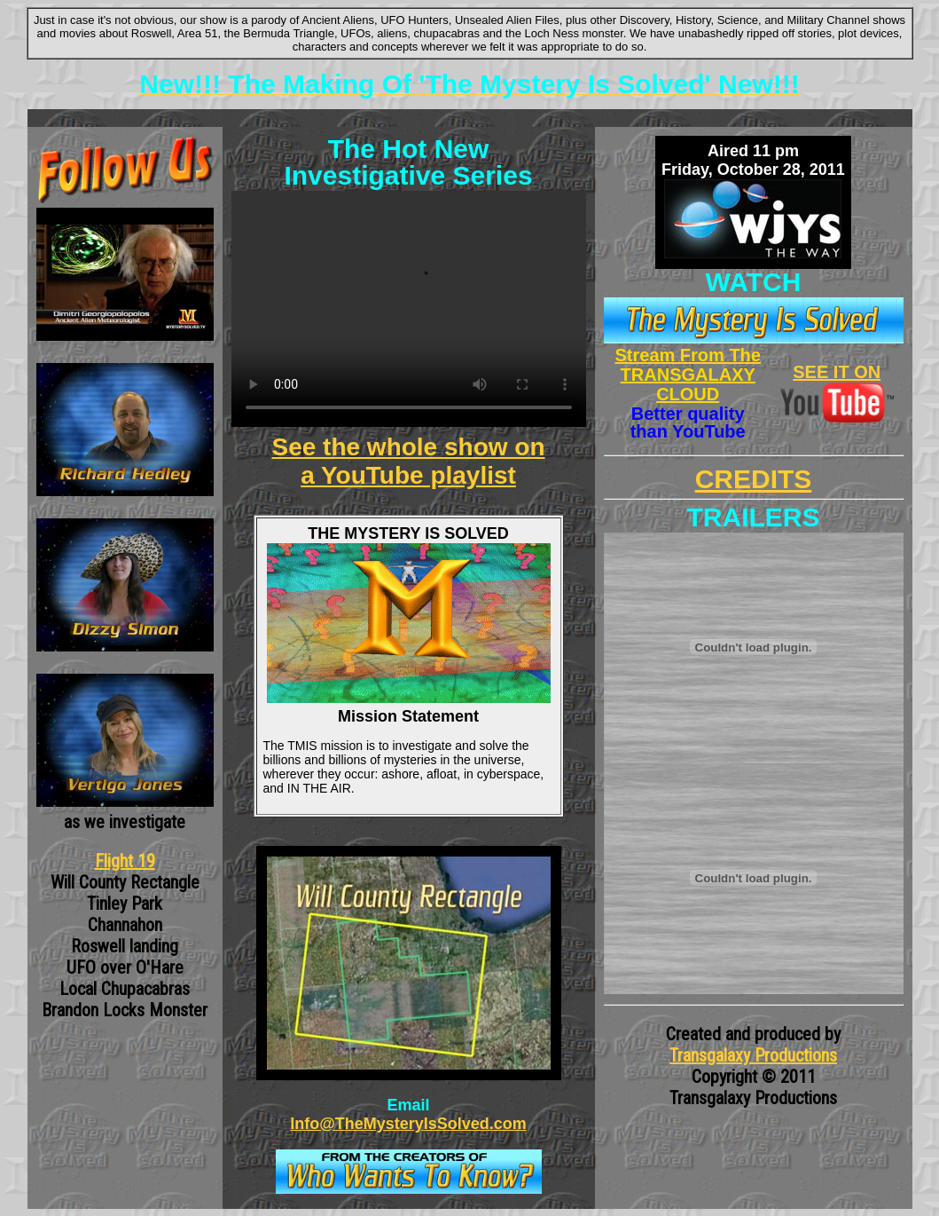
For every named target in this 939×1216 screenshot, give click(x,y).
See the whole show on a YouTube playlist (407, 461)
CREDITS (753, 479)
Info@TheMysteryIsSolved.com (408, 1124)
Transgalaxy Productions (753, 1055)
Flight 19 (125, 861)
